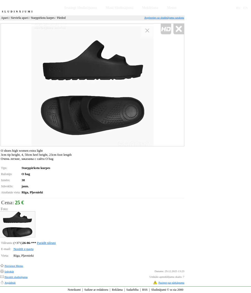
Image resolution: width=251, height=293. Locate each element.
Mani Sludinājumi (119, 8)
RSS (145, 289)
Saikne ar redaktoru (96, 289)
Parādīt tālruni (46, 243)
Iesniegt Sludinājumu (80, 8)
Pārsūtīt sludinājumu (16, 277)
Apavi (4, 18)
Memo (172, 8)
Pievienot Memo (14, 265)
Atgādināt (10, 282)
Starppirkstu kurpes (43, 18)
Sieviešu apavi (20, 18)
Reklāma (117, 289)
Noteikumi (74, 289)
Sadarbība (132, 289)
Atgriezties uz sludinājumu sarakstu (164, 17)
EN (245, 8)
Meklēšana (150, 8)
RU (238, 8)
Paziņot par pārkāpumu (171, 282)
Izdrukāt (9, 271)
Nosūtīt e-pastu (23, 249)
